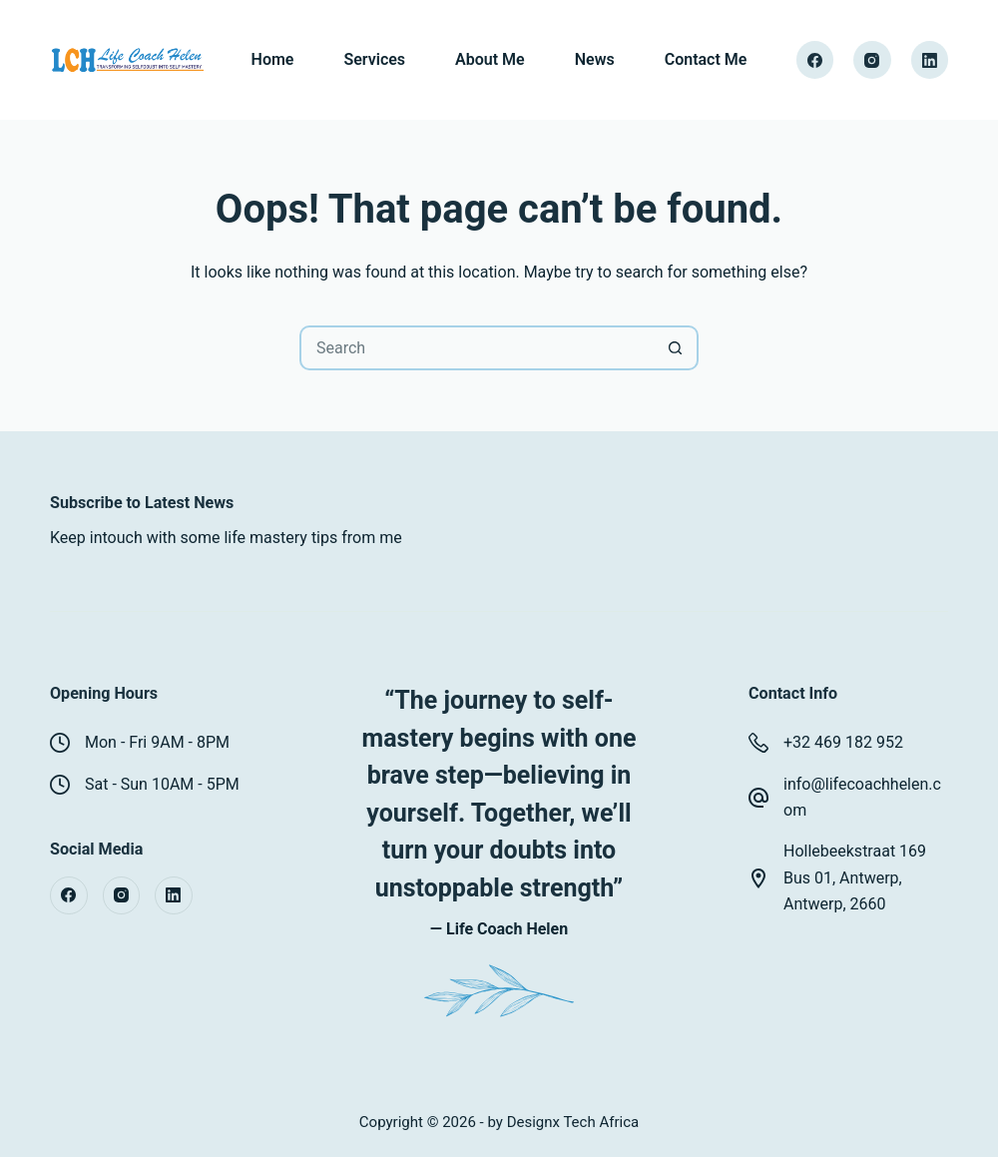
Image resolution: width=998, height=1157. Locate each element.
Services (374, 59)
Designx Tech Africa (573, 1122)
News (595, 59)
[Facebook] (815, 60)
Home (272, 59)
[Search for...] (476, 347)
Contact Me (706, 59)
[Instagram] (872, 60)
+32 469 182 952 (843, 742)
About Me (490, 59)
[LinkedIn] (930, 60)
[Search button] (676, 347)
